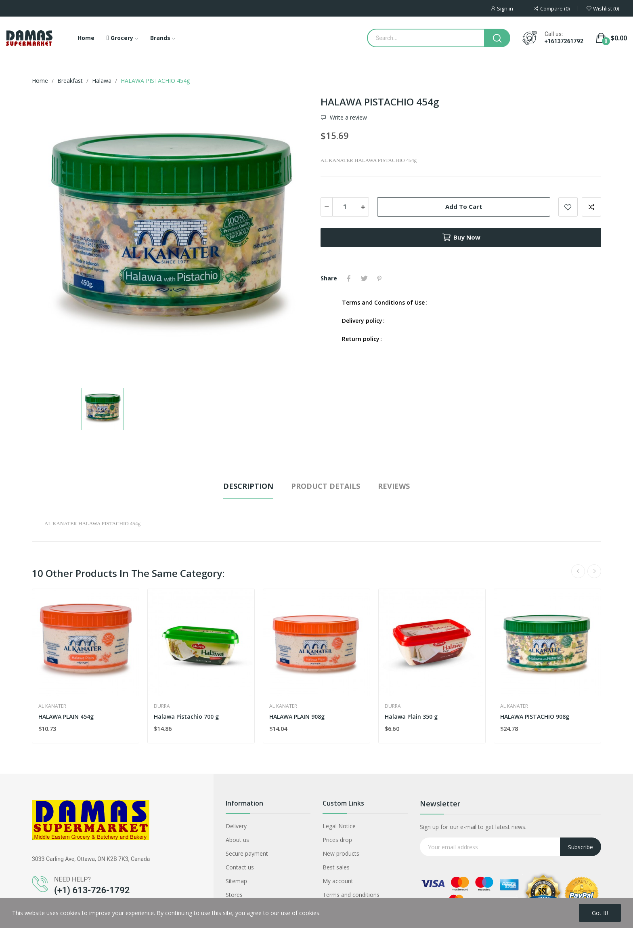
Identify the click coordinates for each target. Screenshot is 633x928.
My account (338, 881)
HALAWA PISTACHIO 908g (534, 716)
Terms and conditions (351, 895)
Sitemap (236, 881)
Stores (234, 895)
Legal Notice (339, 826)
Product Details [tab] (325, 486)
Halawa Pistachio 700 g (186, 716)
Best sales (336, 867)
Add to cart (463, 206)
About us (237, 840)
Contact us (240, 867)
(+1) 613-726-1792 (92, 890)
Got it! (600, 913)
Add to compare (591, 207)
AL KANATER (52, 706)
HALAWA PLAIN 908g (297, 716)
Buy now (461, 237)
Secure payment (247, 853)
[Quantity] (345, 207)
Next (594, 571)
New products (341, 853)
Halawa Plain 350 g (411, 716)
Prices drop (337, 840)
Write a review (347, 117)
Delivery (236, 826)
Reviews (394, 486)
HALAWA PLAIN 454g (66, 716)
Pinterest (379, 278)
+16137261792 (564, 41)
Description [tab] (248, 486)
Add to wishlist (568, 207)
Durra (162, 706)
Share (348, 278)
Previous (578, 571)
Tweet (364, 278)
